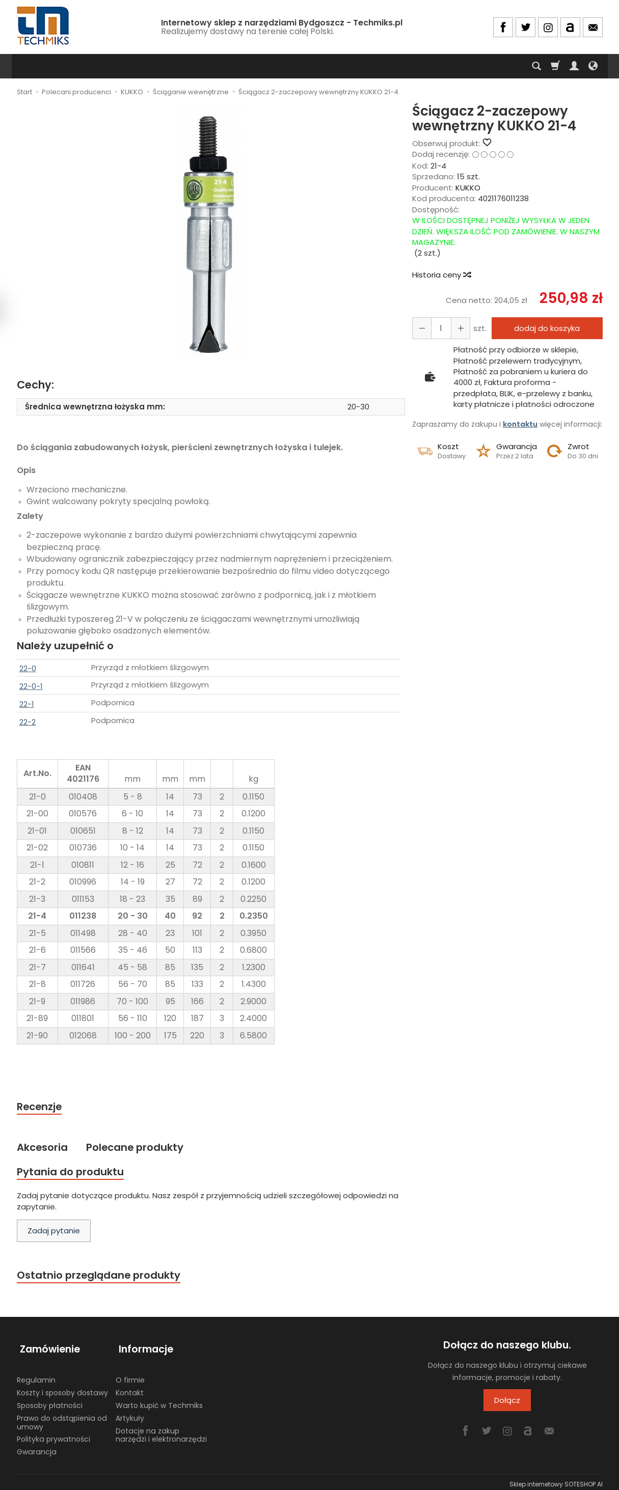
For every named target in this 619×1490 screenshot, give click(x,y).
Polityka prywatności (53, 1434)
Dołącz (507, 1403)
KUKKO (467, 187)
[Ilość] (439, 328)
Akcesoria (43, 1148)
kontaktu (520, 424)
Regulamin (36, 1375)
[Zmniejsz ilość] (457, 328)
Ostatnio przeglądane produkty (101, 1278)
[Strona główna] (44, 25)
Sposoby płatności (50, 1401)
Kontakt (130, 1388)
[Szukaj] (536, 66)
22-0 (27, 668)
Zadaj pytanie (54, 1233)
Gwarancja (37, 1447)
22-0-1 (31, 686)
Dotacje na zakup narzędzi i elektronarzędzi (161, 1430)
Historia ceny (441, 274)
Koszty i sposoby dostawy (62, 1388)
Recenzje (41, 1106)
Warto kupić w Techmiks (159, 1401)
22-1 (26, 704)
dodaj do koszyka (545, 328)
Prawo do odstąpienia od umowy (62, 1417)
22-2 (27, 721)
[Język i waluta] (593, 66)
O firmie (130, 1375)
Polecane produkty (140, 1148)
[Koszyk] (555, 66)
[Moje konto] (574, 66)
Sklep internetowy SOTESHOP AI (556, 1479)
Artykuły (130, 1413)
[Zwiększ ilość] (420, 328)
